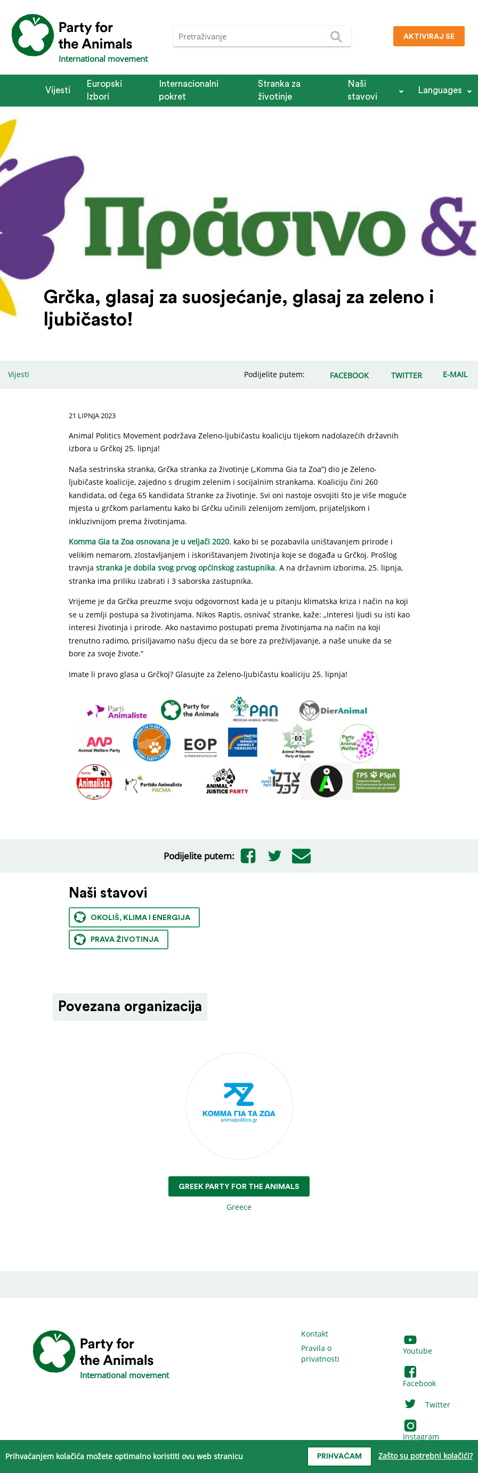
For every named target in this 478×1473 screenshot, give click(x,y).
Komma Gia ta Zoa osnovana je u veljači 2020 (149, 541)
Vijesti (57, 90)
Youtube (417, 1346)
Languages (440, 90)
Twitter (426, 1404)
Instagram (421, 1431)
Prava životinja (116, 939)
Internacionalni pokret (188, 90)
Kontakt (314, 1334)
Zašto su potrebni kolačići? (425, 1456)
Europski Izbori (104, 90)
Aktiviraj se (429, 36)
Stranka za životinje (279, 90)
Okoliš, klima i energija (132, 917)
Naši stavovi (362, 90)
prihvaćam (339, 1456)
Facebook (419, 1378)
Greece (239, 1132)
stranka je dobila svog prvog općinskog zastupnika (185, 568)
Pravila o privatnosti (320, 1353)
